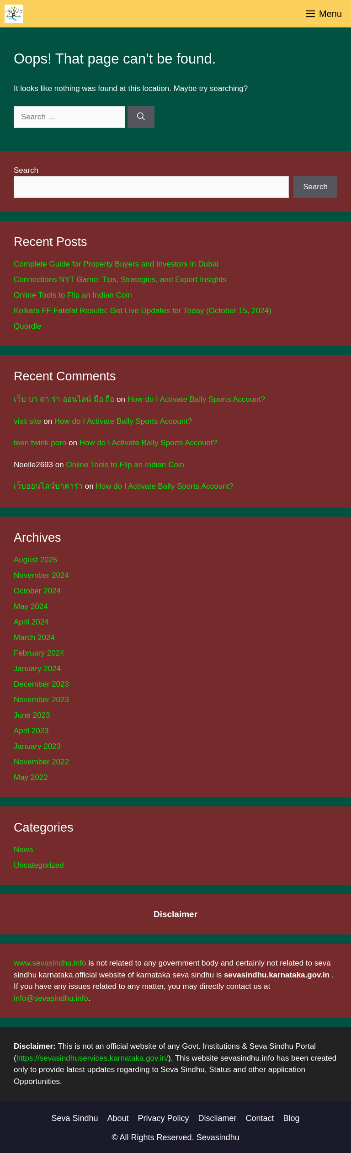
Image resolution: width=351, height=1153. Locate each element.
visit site (27, 421)
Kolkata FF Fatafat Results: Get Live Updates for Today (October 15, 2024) (142, 310)
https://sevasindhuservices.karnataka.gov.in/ (92, 1058)
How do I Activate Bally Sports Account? (196, 399)
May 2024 (31, 606)
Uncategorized (39, 865)
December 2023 (41, 684)
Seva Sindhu (74, 1118)
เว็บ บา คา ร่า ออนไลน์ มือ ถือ (64, 399)
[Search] (141, 117)
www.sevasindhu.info (50, 963)
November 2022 (41, 762)
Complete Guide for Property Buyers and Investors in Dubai (116, 264)
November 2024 (41, 575)
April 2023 (31, 730)
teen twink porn (40, 442)
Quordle (27, 326)
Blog (291, 1118)
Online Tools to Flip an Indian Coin (73, 295)
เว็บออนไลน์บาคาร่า (48, 486)
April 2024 (31, 622)
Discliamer (217, 1118)
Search (26, 170)
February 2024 (39, 653)
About (117, 1118)
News (23, 849)
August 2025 (35, 559)
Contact (260, 1118)
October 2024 (37, 591)
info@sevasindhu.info (51, 998)
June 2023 (32, 715)
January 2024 (37, 668)
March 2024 (34, 637)
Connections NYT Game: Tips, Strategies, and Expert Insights (120, 279)
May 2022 (31, 777)
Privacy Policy (163, 1118)
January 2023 (37, 746)
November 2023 (41, 699)
